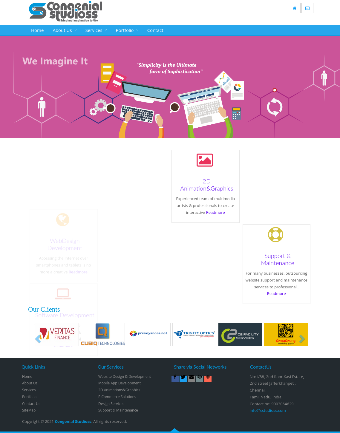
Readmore (215, 212)
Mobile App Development (119, 383)
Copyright (31, 421)
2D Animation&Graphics (206, 185)
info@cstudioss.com (268, 410)
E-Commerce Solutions (117, 396)
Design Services (111, 403)
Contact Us (31, 403)
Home (37, 30)
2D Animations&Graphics (119, 389)
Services (93, 30)
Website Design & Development (124, 376)
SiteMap (29, 410)
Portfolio (125, 30)
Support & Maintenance (277, 259)
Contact (155, 30)
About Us (62, 30)
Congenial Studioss (73, 421)
